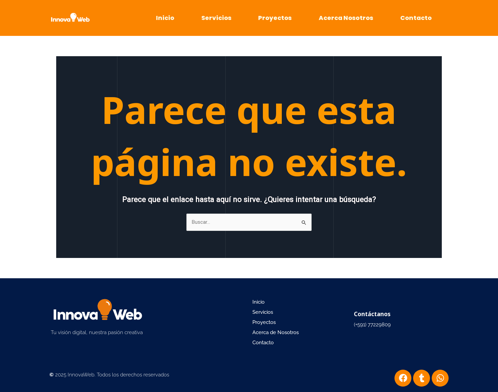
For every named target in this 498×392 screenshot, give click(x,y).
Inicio (165, 18)
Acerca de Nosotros (275, 332)
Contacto (416, 18)
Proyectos (275, 18)
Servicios (216, 18)
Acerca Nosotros (346, 18)
